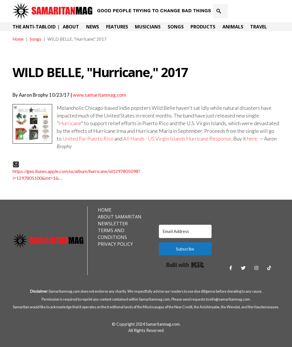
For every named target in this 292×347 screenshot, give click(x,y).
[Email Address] (185, 231)
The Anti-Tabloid (34, 27)
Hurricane (70, 123)
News (92, 27)
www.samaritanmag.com (99, 95)
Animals (232, 27)
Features (117, 27)
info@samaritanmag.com (230, 299)
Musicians (148, 27)
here (252, 138)
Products (202, 27)
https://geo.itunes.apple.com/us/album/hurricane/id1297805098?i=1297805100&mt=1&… (76, 174)
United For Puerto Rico (87, 138)
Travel (258, 27)
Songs (176, 27)
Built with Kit (185, 265)
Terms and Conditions (112, 233)
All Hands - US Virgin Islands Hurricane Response (177, 138)
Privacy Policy (115, 244)
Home (18, 39)
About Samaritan (119, 217)
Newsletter (113, 223)
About (71, 27)
